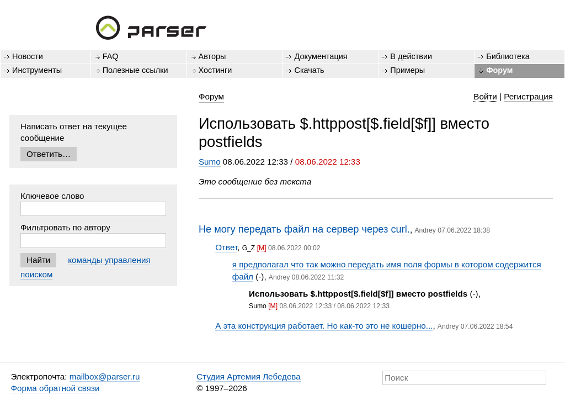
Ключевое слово (52, 196)
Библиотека (508, 56)
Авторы (212, 56)
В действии (411, 56)
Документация (320, 56)
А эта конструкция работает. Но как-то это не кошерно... (324, 325)
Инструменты (37, 70)
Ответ (226, 247)
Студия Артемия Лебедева (248, 376)
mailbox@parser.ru (105, 376)
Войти (485, 96)
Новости (27, 56)
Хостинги (215, 70)
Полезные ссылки (135, 70)
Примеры (407, 70)
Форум (499, 70)
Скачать (309, 70)
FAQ (111, 56)
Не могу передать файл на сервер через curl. (304, 229)
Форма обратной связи (54, 388)
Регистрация (528, 96)
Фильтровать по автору (65, 227)
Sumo (210, 161)
